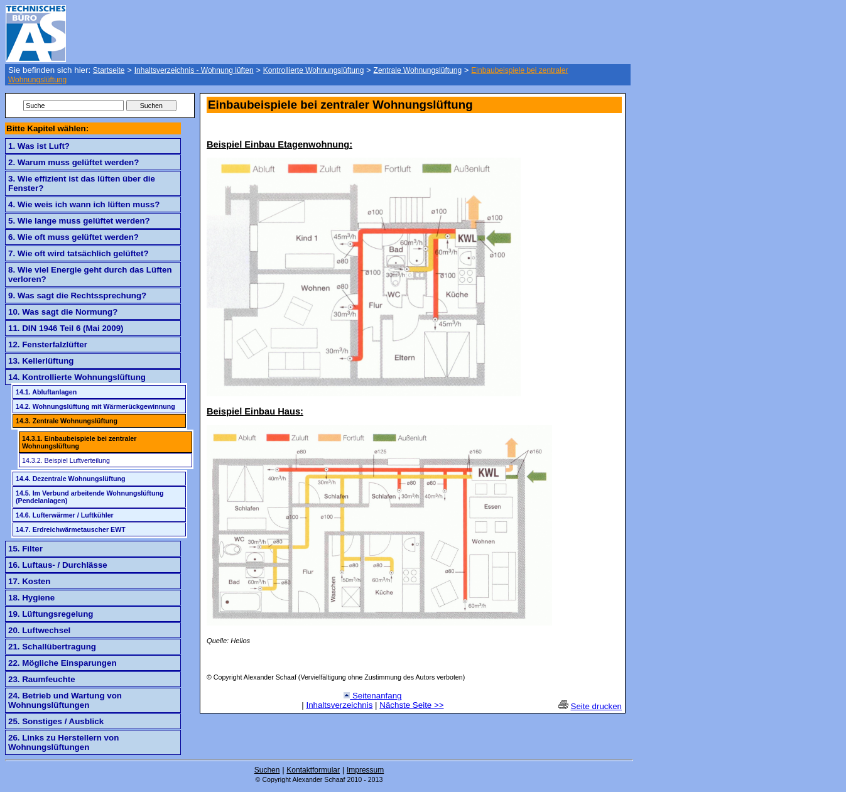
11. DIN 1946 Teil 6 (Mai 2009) (65, 328)
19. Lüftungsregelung (51, 614)
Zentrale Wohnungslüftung (418, 70)
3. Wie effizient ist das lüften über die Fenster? (81, 183)
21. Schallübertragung (52, 646)
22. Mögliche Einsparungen (62, 663)
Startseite (109, 70)
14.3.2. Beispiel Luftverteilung (66, 460)
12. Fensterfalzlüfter (47, 344)
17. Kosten (29, 581)
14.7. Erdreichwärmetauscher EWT (71, 529)
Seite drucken (596, 706)
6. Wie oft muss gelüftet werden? (73, 237)
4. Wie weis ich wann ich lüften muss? (84, 204)
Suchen (267, 770)
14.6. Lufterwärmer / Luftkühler (65, 515)
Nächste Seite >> (411, 705)
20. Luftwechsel (39, 630)
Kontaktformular (313, 770)
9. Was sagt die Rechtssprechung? (77, 295)
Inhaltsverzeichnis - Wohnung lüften (194, 70)
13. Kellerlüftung (40, 361)
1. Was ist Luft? (39, 146)
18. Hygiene (31, 597)
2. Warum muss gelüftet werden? (73, 162)
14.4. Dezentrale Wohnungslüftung (70, 478)
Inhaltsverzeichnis (339, 705)
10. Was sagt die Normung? (62, 312)
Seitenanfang (372, 695)
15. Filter (25, 548)
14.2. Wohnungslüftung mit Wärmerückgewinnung (95, 406)
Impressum (365, 770)
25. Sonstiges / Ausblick (56, 721)
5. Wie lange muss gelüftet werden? (79, 220)
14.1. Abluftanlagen (46, 392)
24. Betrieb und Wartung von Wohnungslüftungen (65, 700)
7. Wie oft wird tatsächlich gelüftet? (78, 253)
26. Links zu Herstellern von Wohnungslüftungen (63, 742)
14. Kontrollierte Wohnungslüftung (77, 377)
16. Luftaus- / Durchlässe (57, 565)
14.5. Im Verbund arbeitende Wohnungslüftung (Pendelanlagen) (89, 496)
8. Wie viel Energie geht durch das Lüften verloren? (90, 274)
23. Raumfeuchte (41, 679)
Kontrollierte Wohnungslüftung (313, 70)
